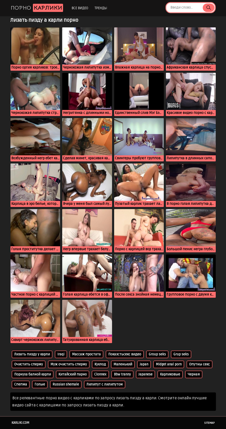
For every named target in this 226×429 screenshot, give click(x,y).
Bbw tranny (122, 374)
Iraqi (61, 354)
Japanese (145, 374)
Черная (194, 374)
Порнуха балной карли (32, 374)
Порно (37, 8)
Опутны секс (199, 364)
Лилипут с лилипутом (105, 384)
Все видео (80, 8)
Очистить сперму (28, 364)
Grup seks (181, 354)
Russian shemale (66, 384)
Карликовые (170, 374)
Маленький (123, 364)
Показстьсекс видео (124, 354)
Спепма (20, 384)
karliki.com (20, 423)
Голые (40, 384)
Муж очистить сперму (68, 364)
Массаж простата (86, 354)
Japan (144, 364)
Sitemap (209, 423)
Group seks (157, 354)
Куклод (100, 364)
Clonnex (100, 374)
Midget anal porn (169, 364)
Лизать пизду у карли (32, 354)
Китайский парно (72, 374)
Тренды (101, 8)
